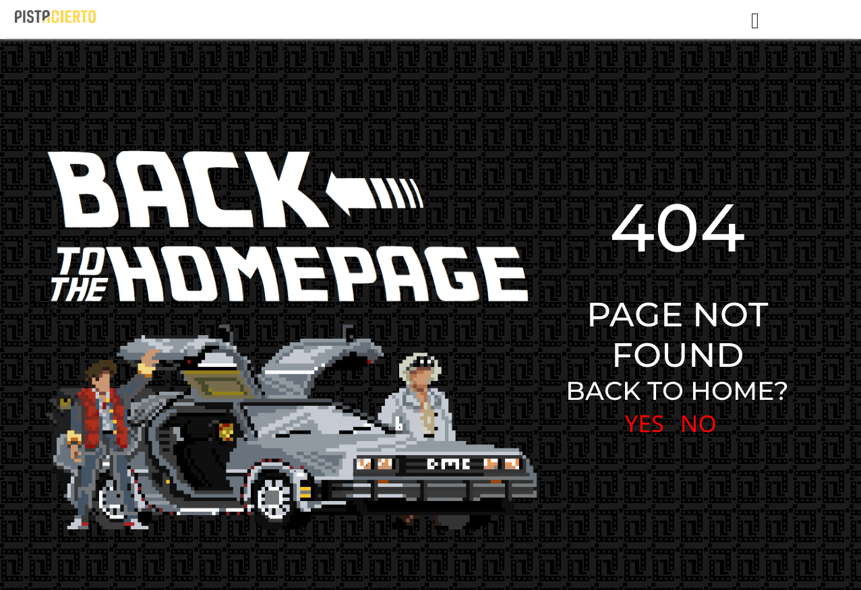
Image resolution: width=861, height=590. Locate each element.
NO (698, 423)
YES (644, 423)
